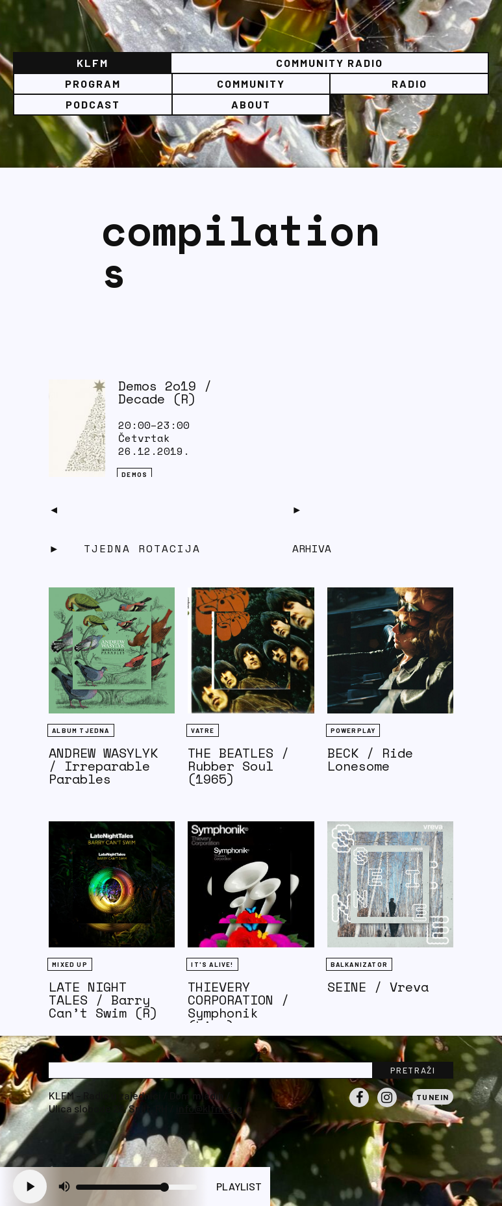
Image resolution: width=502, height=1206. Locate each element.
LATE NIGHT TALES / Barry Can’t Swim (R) (103, 999)
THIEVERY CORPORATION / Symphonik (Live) (238, 1006)
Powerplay (353, 730)
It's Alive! (212, 964)
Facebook (359, 1106)
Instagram (387, 1106)
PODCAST (93, 104)
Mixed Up (70, 964)
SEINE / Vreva (378, 986)
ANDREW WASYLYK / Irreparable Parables (103, 765)
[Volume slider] (136, 1187)
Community (251, 83)
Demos (134, 474)
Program (93, 83)
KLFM (92, 63)
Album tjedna (80, 730)
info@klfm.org (209, 1108)
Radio (409, 83)
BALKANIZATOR (359, 964)
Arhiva (311, 548)
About (251, 104)
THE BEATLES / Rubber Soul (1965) (238, 765)
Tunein (432, 1096)
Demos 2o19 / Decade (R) (165, 392)
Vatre (202, 730)
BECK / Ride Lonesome (370, 759)
